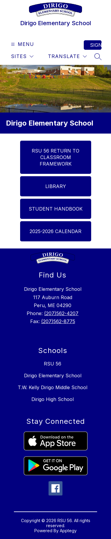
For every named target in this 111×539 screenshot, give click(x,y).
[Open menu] (21, 44)
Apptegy (68, 530)
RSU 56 (52, 364)
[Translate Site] (67, 56)
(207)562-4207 (61, 313)
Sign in (96, 45)
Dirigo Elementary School (52, 375)
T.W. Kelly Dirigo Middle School (52, 387)
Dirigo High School (52, 399)
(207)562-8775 (58, 321)
